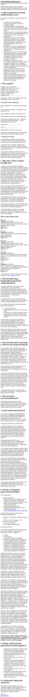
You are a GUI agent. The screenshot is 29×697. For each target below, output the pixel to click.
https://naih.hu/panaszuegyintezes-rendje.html (15, 510)
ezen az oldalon (11, 275)
